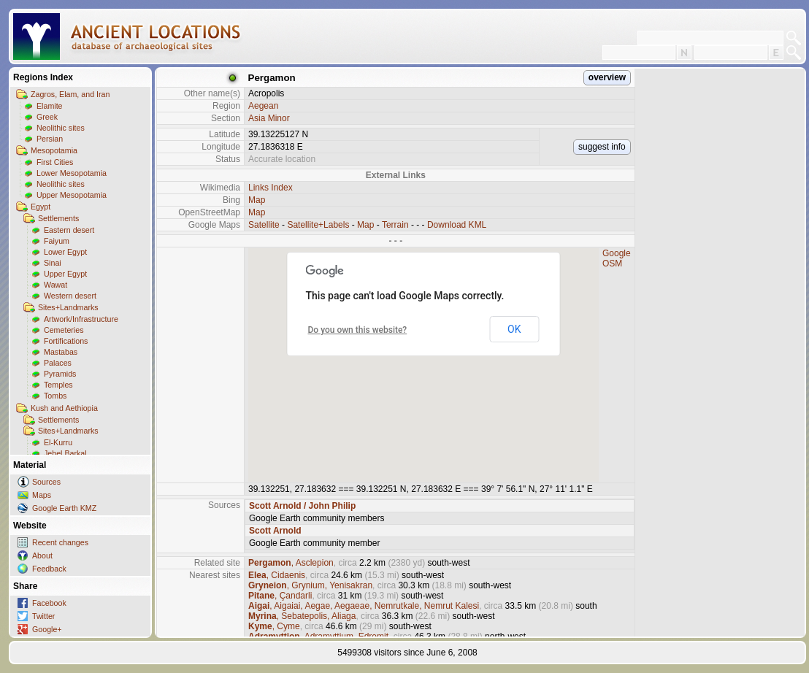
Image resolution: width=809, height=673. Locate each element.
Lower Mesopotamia (72, 173)
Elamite (50, 105)
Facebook (49, 603)
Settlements (58, 218)
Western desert (70, 295)
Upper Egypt (65, 273)
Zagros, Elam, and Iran (70, 94)
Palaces (58, 362)
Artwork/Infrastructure (81, 319)
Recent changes (60, 542)
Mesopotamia (54, 150)
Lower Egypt (65, 251)
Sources (46, 481)
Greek (47, 116)
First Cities (55, 162)
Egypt (40, 206)
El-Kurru (58, 442)
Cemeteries (63, 330)
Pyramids (60, 373)
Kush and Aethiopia (64, 408)
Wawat (55, 284)
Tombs (55, 395)
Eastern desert (69, 230)
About (42, 555)
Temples (58, 384)
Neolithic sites (61, 127)
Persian (50, 138)
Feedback (49, 568)
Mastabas (60, 351)
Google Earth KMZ (64, 508)
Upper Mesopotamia (72, 195)
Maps (41, 495)
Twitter (43, 616)
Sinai (52, 262)
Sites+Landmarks (68, 307)
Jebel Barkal (65, 453)
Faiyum (56, 240)
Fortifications (66, 340)
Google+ (47, 629)
